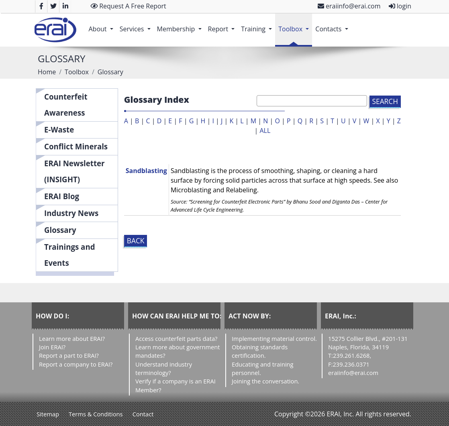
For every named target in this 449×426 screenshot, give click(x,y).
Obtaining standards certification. (260, 351)
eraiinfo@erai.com (349, 6)
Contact (143, 414)
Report (223, 24)
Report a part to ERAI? (69, 355)
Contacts (333, 24)
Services (137, 24)
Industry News (71, 213)
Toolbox (295, 24)
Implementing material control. (274, 338)
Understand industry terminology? (163, 368)
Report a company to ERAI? (75, 364)
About (102, 24)
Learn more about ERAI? (72, 338)
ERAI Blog (61, 196)
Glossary (60, 230)
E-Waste (59, 129)
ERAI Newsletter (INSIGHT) (74, 171)
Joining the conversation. (265, 381)
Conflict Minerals (76, 146)
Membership (181, 24)
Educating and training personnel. (263, 368)
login (400, 6)
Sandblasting (146, 170)
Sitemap (48, 414)
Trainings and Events (69, 255)
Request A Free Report (128, 6)
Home (47, 71)
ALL (264, 130)
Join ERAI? (52, 347)
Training (258, 24)
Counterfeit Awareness (66, 105)
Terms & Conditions (96, 414)
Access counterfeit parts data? (176, 338)
